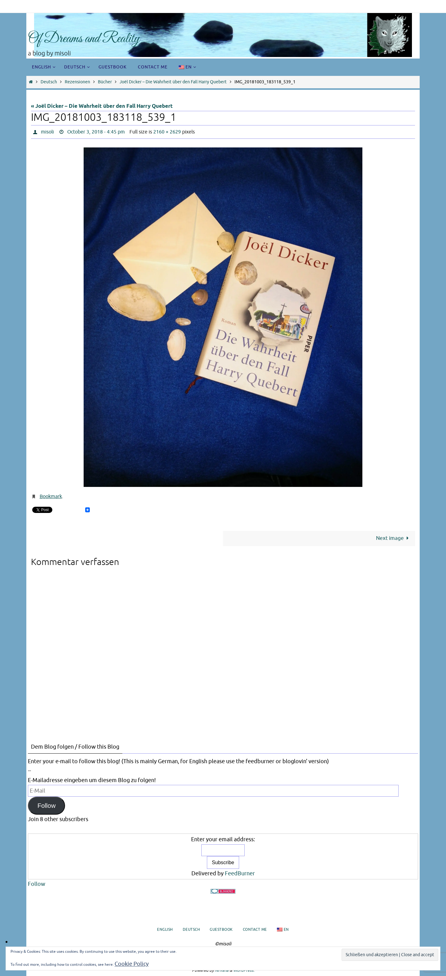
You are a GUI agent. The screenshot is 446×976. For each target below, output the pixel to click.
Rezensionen (77, 82)
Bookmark (51, 496)
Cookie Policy (132, 964)
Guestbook (221, 929)
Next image (393, 538)
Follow (46, 805)
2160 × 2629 (167, 132)
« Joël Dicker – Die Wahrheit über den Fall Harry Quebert (102, 106)
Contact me (255, 929)
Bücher (105, 82)
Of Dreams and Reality (84, 39)
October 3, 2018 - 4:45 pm (96, 132)
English (165, 929)
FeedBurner (240, 873)
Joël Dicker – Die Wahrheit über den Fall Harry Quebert (173, 82)
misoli (47, 132)
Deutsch (49, 82)
